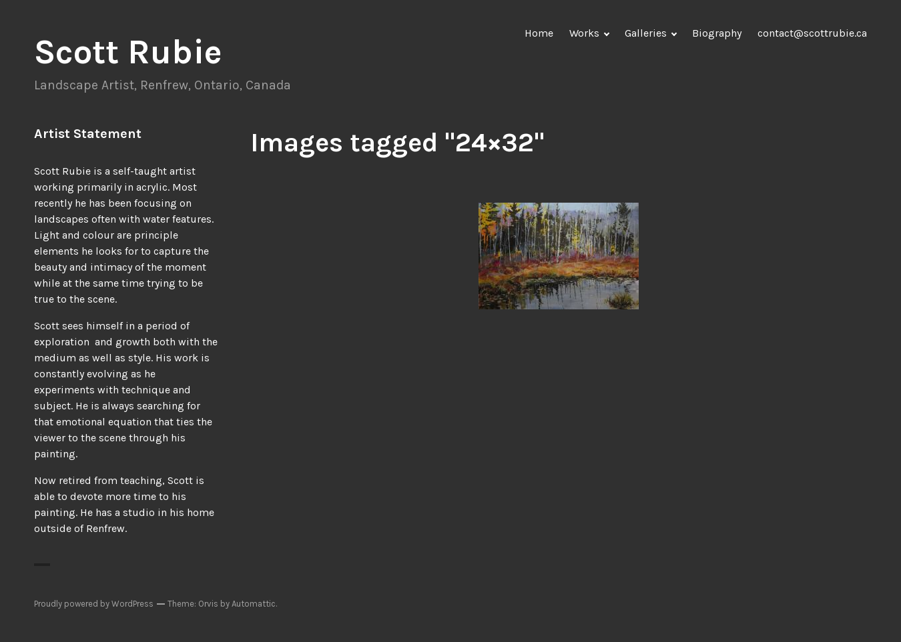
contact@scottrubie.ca (812, 33)
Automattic (254, 604)
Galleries (646, 33)
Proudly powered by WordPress (94, 604)
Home (539, 33)
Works (584, 33)
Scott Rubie (128, 52)
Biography (716, 33)
